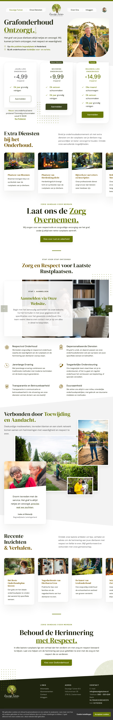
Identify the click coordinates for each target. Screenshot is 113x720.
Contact (43, 694)
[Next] (109, 308)
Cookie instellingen (84, 714)
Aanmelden (20, 99)
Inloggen (43, 697)
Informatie (44, 688)
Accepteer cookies (102, 714)
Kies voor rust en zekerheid (56, 239)
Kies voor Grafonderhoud (56, 662)
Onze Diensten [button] (36, 10)
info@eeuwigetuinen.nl (99, 691)
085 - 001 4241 (103, 694)
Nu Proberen (20, 119)
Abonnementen (46, 691)
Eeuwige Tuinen (16, 10)
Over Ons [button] (75, 10)
